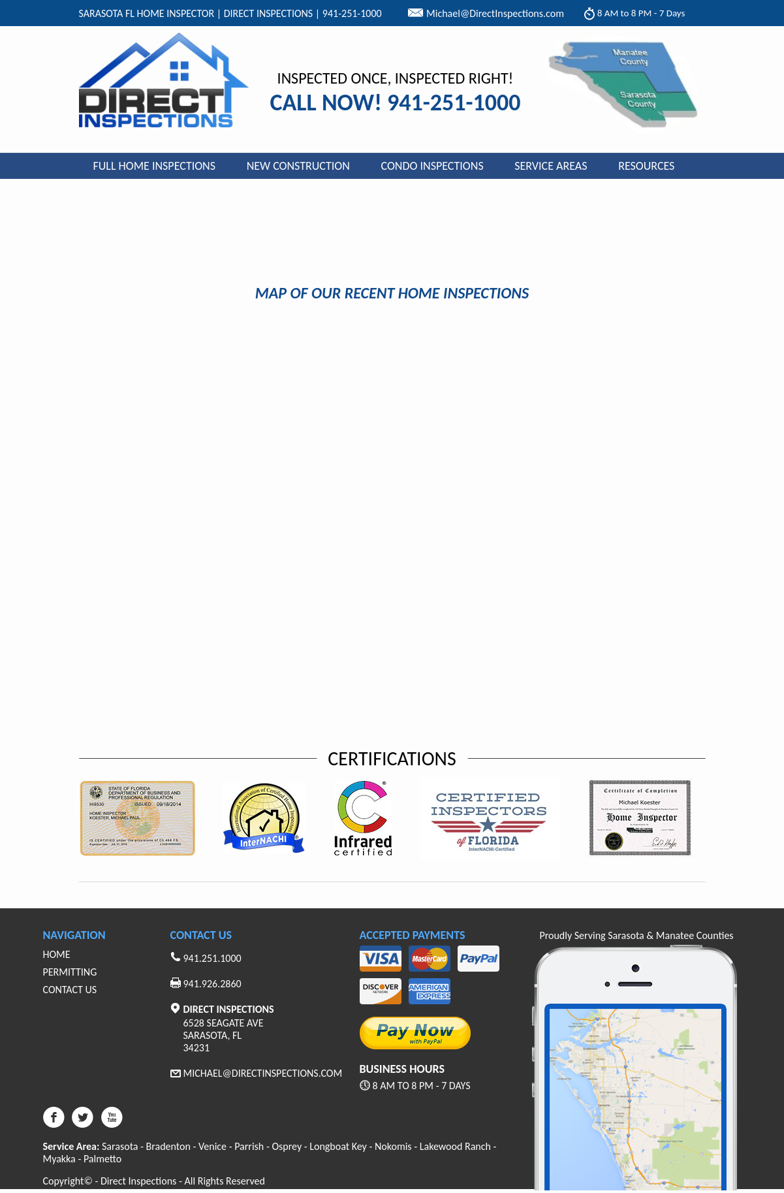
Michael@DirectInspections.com (495, 13)
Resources (646, 166)
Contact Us (70, 989)
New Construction (298, 166)
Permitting (70, 972)
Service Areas (550, 166)
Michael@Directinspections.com (263, 1073)
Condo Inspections (432, 166)
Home (57, 954)
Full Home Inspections (154, 166)
